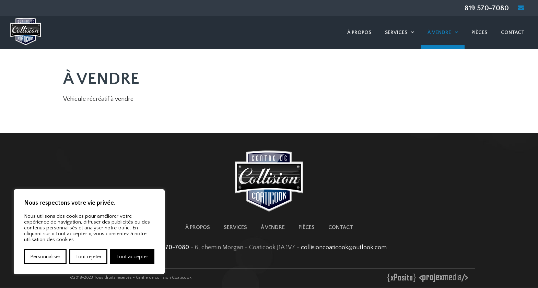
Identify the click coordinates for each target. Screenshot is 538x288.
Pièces (479, 32)
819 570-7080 (487, 8)
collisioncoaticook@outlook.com (344, 247)
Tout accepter (132, 257)
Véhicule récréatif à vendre (98, 99)
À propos (359, 32)
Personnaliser (45, 257)
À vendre (439, 32)
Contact (512, 32)
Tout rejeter (88, 257)
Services (396, 32)
